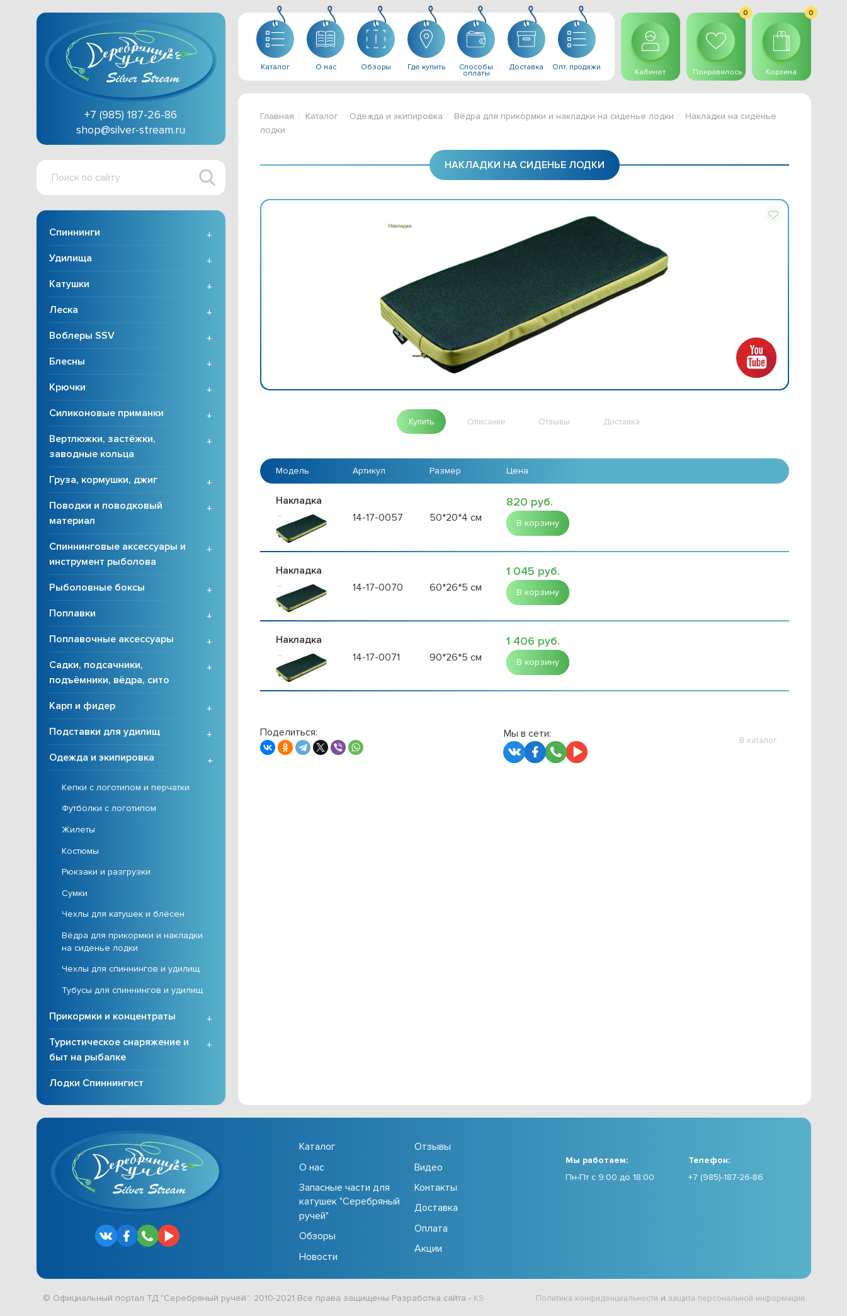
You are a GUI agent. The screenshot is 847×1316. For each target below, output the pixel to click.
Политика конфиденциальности (578, 1299)
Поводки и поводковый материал (105, 514)
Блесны (67, 362)
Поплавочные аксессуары (111, 640)
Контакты (435, 1189)
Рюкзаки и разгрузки (106, 873)
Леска (63, 311)
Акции (428, 1250)
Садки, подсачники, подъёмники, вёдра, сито (109, 674)
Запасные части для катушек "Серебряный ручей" (349, 1203)
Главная (277, 116)
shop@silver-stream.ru (130, 130)
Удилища (70, 259)
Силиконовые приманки (106, 414)
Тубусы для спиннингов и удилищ (132, 991)
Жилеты (78, 830)
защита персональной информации (730, 1299)
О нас (311, 1168)
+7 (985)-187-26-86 (725, 1178)
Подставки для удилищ (104, 733)
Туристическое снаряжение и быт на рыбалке (119, 1051)
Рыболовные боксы (97, 588)
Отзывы (432, 1148)
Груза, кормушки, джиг (103, 481)
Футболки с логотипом (109, 810)
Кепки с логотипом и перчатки (126, 788)
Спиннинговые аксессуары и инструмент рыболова (117, 555)
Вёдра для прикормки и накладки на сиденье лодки (132, 943)
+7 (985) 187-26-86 (130, 115)
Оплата (431, 1229)
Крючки (67, 388)
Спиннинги (74, 233)
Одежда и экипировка (101, 758)
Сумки (75, 894)
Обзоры (317, 1237)
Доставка (436, 1209)
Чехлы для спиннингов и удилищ (131, 970)
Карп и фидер (82, 707)
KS (479, 1299)
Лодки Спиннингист (96, 1085)
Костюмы (80, 852)
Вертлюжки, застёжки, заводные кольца (102, 448)
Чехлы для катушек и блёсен (123, 915)
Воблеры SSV (82, 337)
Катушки (69, 285)
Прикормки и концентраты (112, 1018)
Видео (428, 1168)
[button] (773, 214)
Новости (318, 1258)
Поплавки (72, 614)
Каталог (321, 116)
